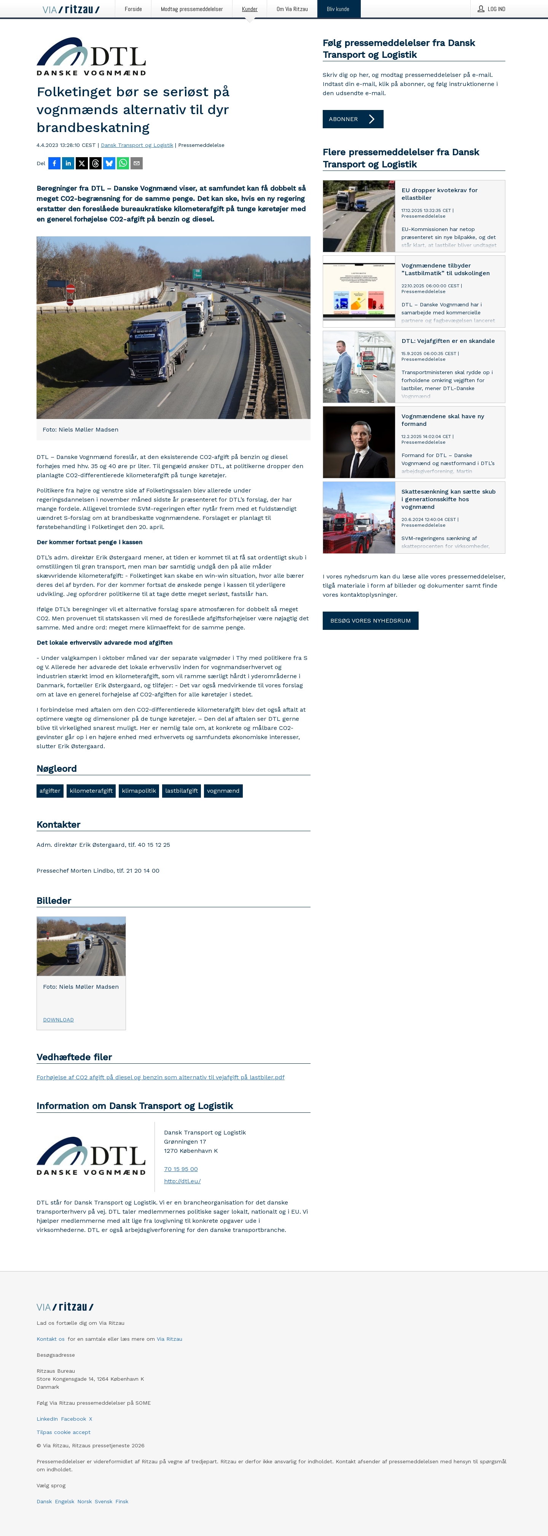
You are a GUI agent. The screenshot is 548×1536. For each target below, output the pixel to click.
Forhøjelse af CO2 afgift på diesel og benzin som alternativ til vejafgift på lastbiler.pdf (161, 1077)
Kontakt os (51, 1339)
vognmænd (223, 790)
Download (58, 1020)
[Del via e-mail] (137, 164)
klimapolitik (139, 790)
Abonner (353, 119)
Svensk (103, 1501)
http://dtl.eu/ (182, 1181)
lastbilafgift (181, 790)
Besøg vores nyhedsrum (370, 620)
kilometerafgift (91, 790)
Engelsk (64, 1501)
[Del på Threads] (95, 164)
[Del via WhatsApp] (123, 164)
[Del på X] (82, 164)
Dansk (44, 1501)
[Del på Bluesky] (109, 164)
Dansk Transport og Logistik (137, 145)
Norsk (84, 1501)
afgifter (50, 790)
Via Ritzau (169, 1339)
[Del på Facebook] (54, 164)
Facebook (73, 1419)
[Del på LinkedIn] (68, 164)
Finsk (121, 1501)
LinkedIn (47, 1419)
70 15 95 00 (181, 1169)
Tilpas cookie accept (64, 1432)
